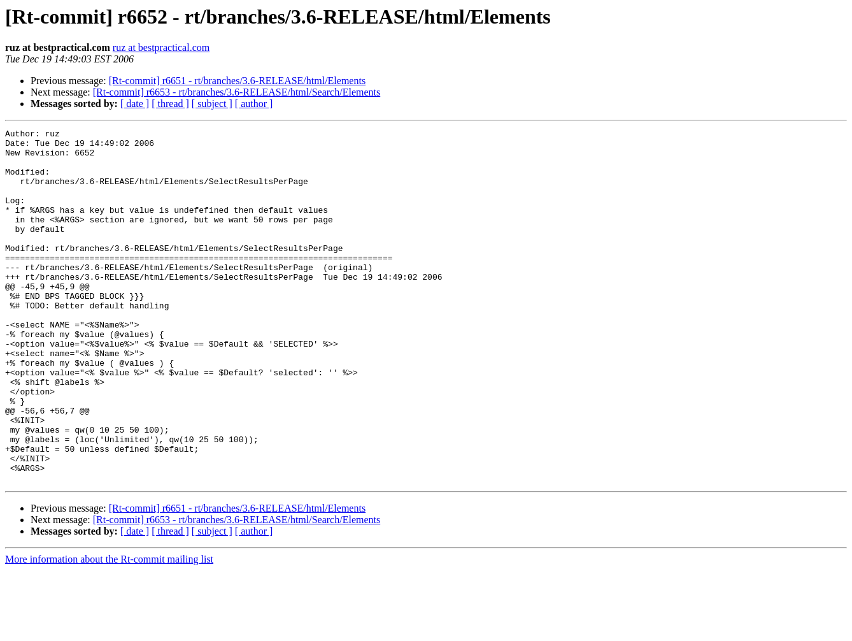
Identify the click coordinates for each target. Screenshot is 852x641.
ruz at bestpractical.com (161, 47)
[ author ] (254, 103)
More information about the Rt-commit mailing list (109, 629)
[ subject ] (212, 103)
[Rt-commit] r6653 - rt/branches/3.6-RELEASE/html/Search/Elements (236, 92)
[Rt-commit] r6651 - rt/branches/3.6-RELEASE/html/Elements (237, 80)
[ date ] (134, 103)
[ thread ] (170, 103)
